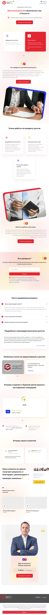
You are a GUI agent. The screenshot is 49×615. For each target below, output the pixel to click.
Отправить (24, 274)
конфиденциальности (22, 279)
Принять (24, 612)
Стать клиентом (39, 482)
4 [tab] (21, 376)
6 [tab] (24, 376)
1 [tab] (23, 55)
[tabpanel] (13, 42)
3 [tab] (20, 376)
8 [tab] (27, 376)
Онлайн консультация (23, 81)
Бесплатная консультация (24, 22)
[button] (40, 345)
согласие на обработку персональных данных (21, 280)
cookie (30, 279)
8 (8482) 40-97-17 (24, 570)
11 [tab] (31, 376)
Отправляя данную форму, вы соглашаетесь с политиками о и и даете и (24, 280)
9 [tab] (28, 376)
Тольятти (44, 1)
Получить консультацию (25, 241)
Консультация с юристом (24, 575)
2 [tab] (25, 55)
